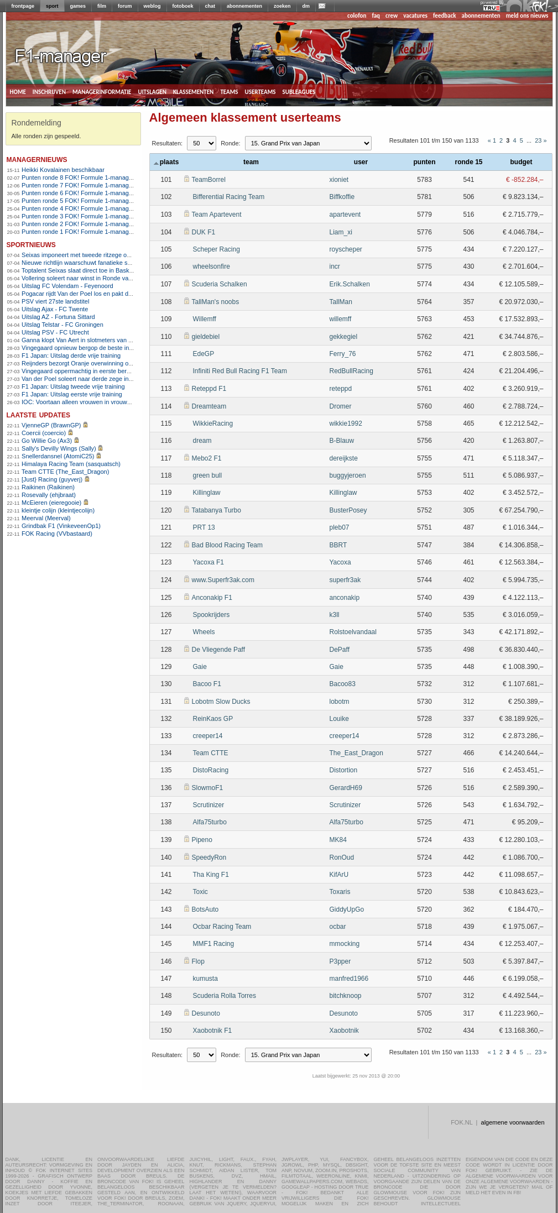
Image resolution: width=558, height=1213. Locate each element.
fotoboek (183, 6)
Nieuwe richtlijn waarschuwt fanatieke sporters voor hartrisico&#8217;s (117, 262)
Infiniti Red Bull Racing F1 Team (240, 371)
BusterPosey (348, 510)
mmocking (345, 944)
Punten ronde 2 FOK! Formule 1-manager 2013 (85, 224)
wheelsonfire (211, 266)
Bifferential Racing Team (229, 197)
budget (521, 162)
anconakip (345, 598)
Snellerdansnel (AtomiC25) (58, 456)
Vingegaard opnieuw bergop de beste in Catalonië (89, 347)
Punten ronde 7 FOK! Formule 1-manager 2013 (85, 185)
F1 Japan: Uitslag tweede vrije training (73, 386)
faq (376, 15)
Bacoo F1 (207, 684)
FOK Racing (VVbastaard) (57, 533)
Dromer (341, 406)
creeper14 (208, 736)
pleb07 (340, 527)
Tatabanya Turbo (216, 510)
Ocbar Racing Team (222, 926)
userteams (260, 91)
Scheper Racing (216, 249)
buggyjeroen (348, 475)
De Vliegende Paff (219, 649)
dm (306, 6)
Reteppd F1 (209, 389)
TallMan (341, 302)
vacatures (415, 15)
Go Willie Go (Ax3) (47, 440)
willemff (341, 319)
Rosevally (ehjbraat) (49, 495)
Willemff (204, 319)
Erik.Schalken (350, 284)
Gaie (200, 667)
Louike (339, 719)
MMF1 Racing (213, 944)
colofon (356, 15)
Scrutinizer (209, 805)
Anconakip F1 (212, 598)
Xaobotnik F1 (212, 1030)
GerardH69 (346, 788)
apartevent (345, 214)
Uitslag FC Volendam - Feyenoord (67, 286)
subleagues (299, 91)
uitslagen (152, 91)
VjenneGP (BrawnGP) (51, 425)
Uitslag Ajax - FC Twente (55, 309)
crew (391, 15)
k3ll (335, 615)
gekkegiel (344, 337)
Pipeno (202, 840)
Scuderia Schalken (219, 284)
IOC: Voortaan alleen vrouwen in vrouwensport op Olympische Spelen (116, 402)
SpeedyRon (209, 857)
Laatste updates (39, 414)
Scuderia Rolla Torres (225, 996)
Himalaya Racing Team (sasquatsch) (71, 464)
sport (52, 6)
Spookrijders (211, 615)
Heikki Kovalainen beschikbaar (63, 169)
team (251, 162)
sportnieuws (31, 244)
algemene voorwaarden (513, 1122)
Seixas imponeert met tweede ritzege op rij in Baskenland (99, 255)
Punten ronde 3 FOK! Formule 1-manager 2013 (85, 216)
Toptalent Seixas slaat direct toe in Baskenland (84, 270)
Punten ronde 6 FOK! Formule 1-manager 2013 (85, 193)
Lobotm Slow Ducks (221, 701)
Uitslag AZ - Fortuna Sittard (58, 316)
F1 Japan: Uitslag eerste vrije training (72, 394)
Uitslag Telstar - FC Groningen (62, 324)
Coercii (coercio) (44, 433)
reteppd (341, 389)
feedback (444, 15)
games (78, 6)
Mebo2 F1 (207, 458)
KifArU (339, 875)
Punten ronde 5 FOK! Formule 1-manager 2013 (85, 200)
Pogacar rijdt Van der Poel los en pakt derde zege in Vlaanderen (108, 293)
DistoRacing (211, 770)
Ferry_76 (343, 354)
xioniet (339, 180)
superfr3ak (345, 580)
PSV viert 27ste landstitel (55, 301)
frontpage (23, 6)
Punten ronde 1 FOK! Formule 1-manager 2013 (85, 231)
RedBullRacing (351, 371)
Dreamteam (209, 406)
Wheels (204, 632)
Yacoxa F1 (208, 562)
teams (229, 91)
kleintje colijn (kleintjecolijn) (58, 510)
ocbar (338, 926)
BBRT (338, 545)
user (361, 162)
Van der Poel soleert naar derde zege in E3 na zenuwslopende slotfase (117, 378)
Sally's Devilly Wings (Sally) (59, 448)
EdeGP (204, 354)
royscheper (346, 249)
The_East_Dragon (356, 753)
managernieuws (37, 159)
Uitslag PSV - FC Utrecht (55, 332)
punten (425, 162)
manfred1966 (349, 978)
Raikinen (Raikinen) (48, 487)
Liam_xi (341, 232)
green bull (207, 475)
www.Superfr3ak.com (223, 580)
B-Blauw (342, 441)
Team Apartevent (217, 214)
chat (210, 6)
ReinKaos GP (213, 719)
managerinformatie (102, 91)
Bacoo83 (343, 684)
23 (538, 140)
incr (335, 266)
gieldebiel (206, 337)
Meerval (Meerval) (46, 518)
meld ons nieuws (527, 15)
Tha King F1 (211, 875)
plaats (166, 162)
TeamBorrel (209, 180)
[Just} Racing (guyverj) (52, 479)
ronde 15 (468, 162)
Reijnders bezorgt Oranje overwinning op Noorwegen (93, 363)
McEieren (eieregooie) (51, 502)
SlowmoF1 (207, 788)
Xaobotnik (344, 1030)
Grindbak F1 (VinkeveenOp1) (61, 525)
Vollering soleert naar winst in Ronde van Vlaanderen (93, 278)
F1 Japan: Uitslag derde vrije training (71, 355)
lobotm (340, 701)
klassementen (193, 91)
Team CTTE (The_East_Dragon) (65, 471)
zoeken (282, 6)
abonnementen (244, 6)
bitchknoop (346, 996)
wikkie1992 (346, 423)
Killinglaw (207, 492)
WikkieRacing (213, 423)
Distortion (344, 770)
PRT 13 (204, 527)
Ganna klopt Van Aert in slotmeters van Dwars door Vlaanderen (107, 340)
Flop (198, 961)
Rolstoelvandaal (353, 632)
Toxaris (340, 892)
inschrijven (49, 91)
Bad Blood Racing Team (227, 545)
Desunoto (206, 1013)
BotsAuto (205, 909)
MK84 (338, 840)
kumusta (205, 978)
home (18, 91)
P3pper (340, 961)
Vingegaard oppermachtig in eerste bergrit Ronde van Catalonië (108, 371)
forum (125, 6)
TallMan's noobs (215, 302)
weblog (152, 6)
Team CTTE (210, 753)
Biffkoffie (342, 197)
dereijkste (344, 458)
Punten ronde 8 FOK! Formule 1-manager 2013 (85, 177)
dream (202, 441)
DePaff (340, 649)
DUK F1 (204, 232)
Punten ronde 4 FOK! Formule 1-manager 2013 (85, 208)
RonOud (342, 857)
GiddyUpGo (347, 909)
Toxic (200, 892)
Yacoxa (340, 562)
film (101, 6)
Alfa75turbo (210, 822)
